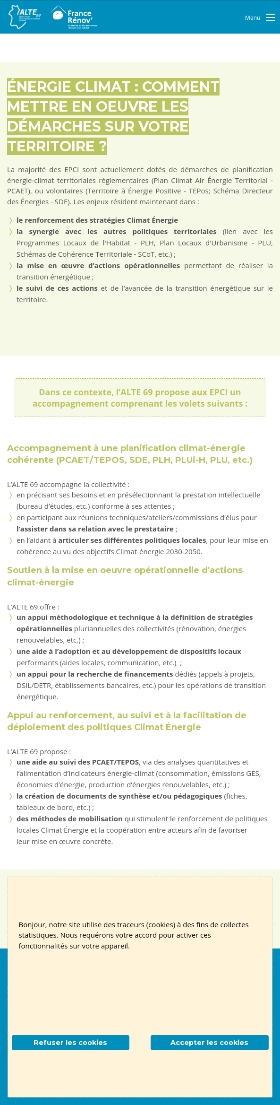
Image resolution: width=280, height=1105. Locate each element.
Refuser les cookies (70, 1042)
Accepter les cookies (209, 1042)
